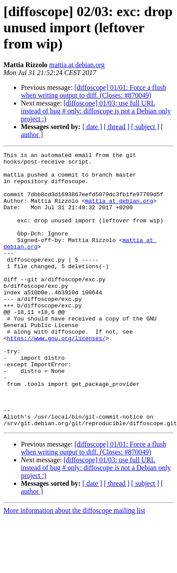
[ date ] (92, 126)
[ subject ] (145, 126)
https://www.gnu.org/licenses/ (56, 368)
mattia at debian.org (77, 64)
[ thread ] (116, 126)
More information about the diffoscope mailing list (74, 557)
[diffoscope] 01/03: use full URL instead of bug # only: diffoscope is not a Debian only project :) (96, 111)
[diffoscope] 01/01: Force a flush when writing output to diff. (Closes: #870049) (93, 91)
